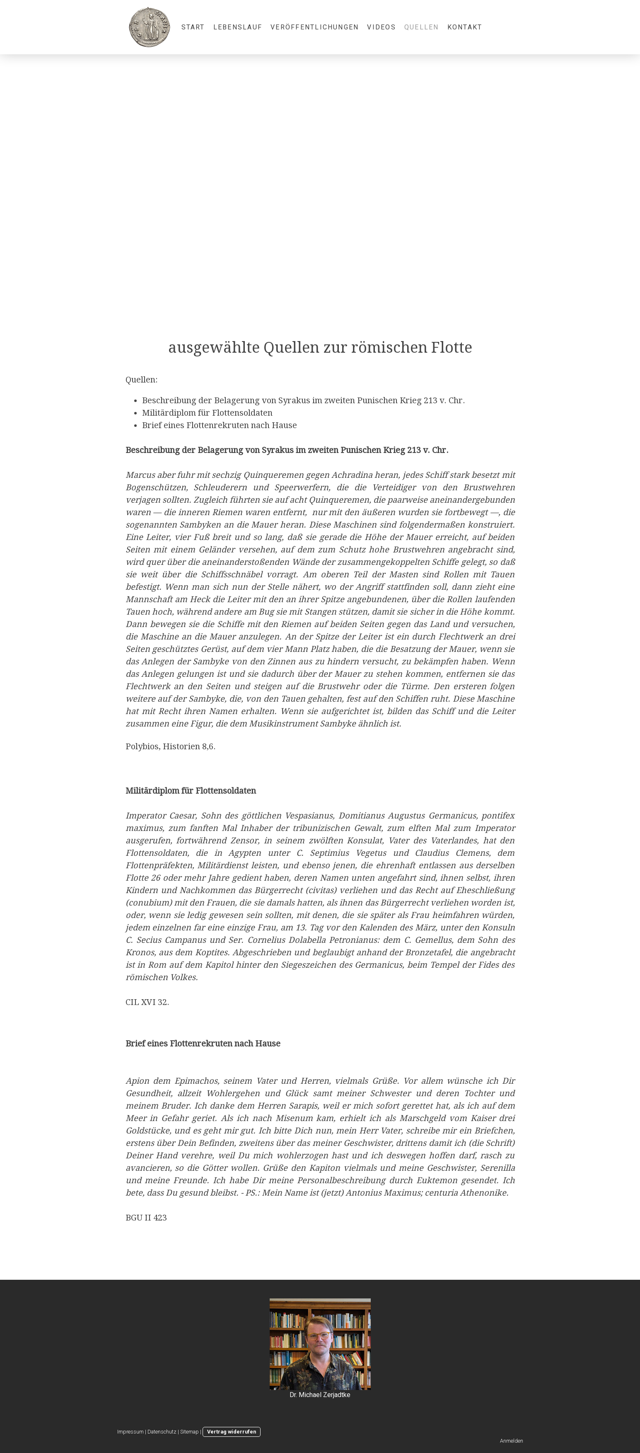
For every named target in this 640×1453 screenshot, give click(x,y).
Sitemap (189, 1432)
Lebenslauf (237, 27)
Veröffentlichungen (314, 27)
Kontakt (465, 27)
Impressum (130, 1432)
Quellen (421, 27)
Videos (381, 27)
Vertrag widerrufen (231, 1432)
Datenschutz (161, 1432)
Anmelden (511, 1441)
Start (193, 27)
